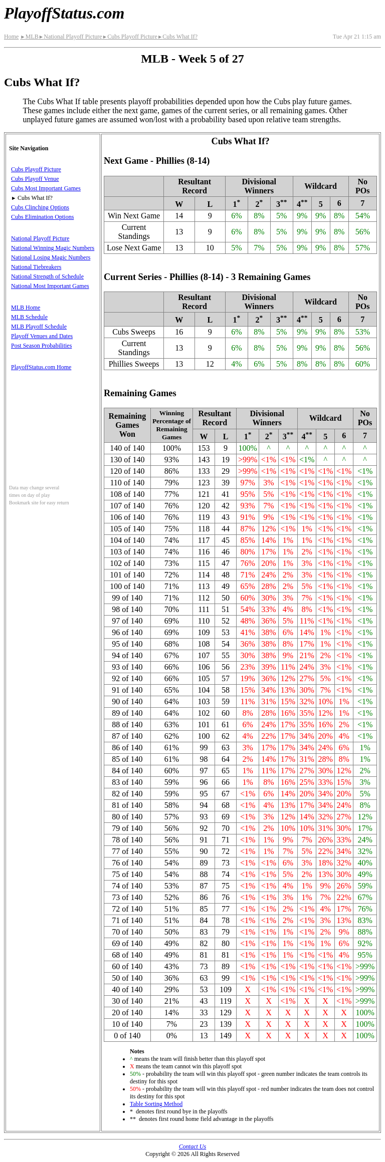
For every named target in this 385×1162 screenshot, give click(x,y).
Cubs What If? (177, 36)
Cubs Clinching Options (40, 207)
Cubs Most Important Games (46, 188)
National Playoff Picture (70, 36)
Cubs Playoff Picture (129, 36)
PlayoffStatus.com (64, 13)
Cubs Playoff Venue (35, 178)
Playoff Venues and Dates (42, 336)
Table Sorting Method (156, 1103)
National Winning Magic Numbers (52, 247)
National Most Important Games (50, 285)
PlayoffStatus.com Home (41, 367)
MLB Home (25, 307)
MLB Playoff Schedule (39, 326)
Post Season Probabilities (41, 345)
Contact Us (192, 1146)
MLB (29, 36)
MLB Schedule (29, 317)
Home (11, 36)
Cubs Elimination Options (42, 216)
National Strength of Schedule (47, 276)
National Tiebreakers (36, 266)
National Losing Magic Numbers (50, 257)
